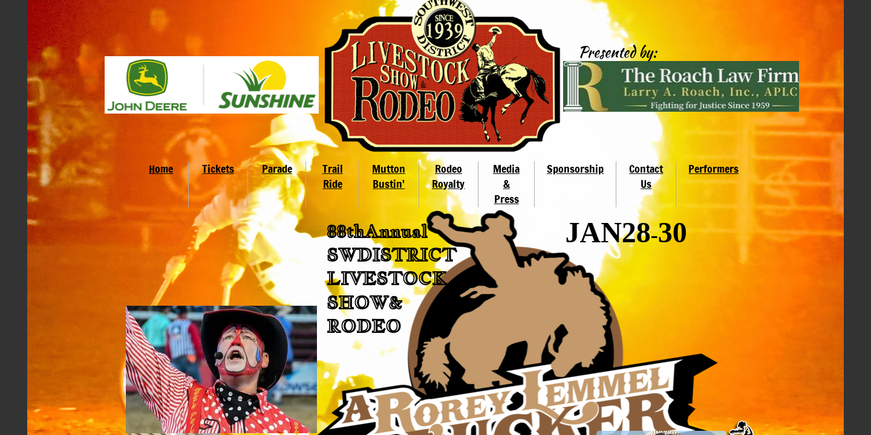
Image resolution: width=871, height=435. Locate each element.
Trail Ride (332, 176)
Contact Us (646, 176)
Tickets (218, 168)
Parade (277, 168)
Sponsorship (575, 168)
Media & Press (506, 184)
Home (161, 168)
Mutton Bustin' (388, 176)
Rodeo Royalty (448, 176)
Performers (713, 168)
